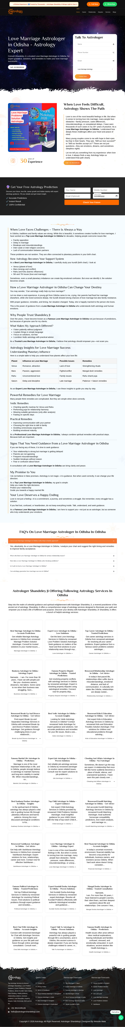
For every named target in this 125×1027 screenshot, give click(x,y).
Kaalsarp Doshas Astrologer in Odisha (25, 826)
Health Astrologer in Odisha (99, 952)
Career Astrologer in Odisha (99, 653)
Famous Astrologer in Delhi (46, 997)
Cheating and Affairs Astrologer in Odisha (101, 782)
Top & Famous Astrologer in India (75, 997)
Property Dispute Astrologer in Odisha (62, 696)
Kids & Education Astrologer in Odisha (99, 738)
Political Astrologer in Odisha (25, 909)
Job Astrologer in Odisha (62, 778)
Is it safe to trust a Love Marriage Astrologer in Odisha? (28, 566)
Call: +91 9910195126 (17, 67)
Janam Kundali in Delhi (72, 1004)
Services (107, 12)
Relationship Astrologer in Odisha (99, 696)
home (78, 12)
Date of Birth (97, 194)
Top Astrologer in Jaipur (72, 983)
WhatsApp (110, 4)
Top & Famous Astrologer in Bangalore (49, 994)
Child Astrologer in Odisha (62, 824)
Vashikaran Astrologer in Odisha (25, 866)
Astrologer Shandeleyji (71, 1021)
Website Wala (100, 1021)
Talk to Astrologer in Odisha (62, 950)
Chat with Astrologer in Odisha (25, 950)
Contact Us (41, 983)
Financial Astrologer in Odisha (99, 869)
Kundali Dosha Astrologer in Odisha (62, 909)
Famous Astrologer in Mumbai (74, 990)
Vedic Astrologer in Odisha (62, 736)
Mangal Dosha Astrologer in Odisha (99, 909)
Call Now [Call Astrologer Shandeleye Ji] (93, 4)
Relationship (92, 12)
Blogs (114, 12)
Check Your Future (91, 202)
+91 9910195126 (18, 1008)
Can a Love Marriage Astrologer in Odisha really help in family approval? (34, 541)
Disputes (100, 12)
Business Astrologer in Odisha (25, 694)
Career (84, 12)
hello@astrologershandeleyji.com (25, 1012)
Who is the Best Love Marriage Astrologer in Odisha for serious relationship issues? (37, 556)
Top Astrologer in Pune (72, 994)
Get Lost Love (97, 994)
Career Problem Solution (100, 987)
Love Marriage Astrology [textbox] (85, 69)
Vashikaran (96, 1004)
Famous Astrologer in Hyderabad (48, 1004)
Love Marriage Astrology (100, 997)
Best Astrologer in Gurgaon (46, 1001)
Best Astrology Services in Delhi (75, 1001)
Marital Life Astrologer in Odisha (25, 783)
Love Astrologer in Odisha (63, 653)
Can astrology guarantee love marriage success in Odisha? (29, 571)
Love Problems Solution (100, 1001)
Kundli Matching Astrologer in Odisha (99, 826)
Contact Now (83, 77)
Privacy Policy (42, 987)
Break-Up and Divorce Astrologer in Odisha (26, 739)
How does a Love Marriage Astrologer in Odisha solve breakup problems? (34, 561)
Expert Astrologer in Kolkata (73, 987)
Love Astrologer (98, 990)
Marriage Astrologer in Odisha (25, 651)
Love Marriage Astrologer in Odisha (62, 867)
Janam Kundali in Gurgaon (101, 983)
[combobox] (95, 69)
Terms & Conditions (43, 990)
